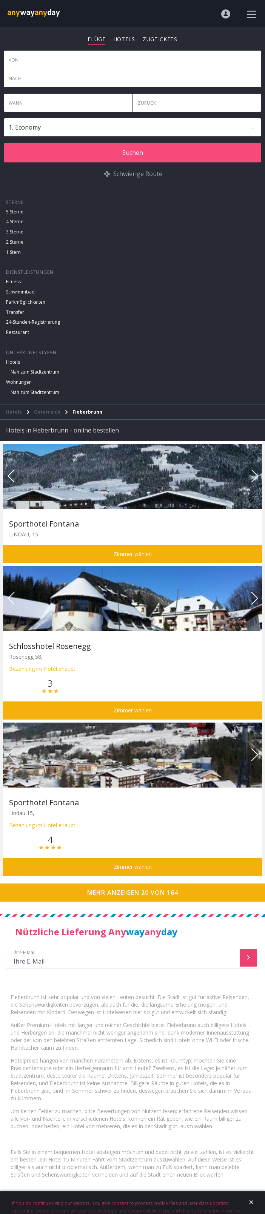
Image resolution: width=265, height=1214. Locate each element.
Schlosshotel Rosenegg (50, 646)
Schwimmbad (20, 292)
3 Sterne (14, 232)
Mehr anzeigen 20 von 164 (132, 892)
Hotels (13, 362)
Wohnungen (19, 382)
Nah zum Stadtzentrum (35, 372)
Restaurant (17, 332)
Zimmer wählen (133, 554)
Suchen (132, 152)
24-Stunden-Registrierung (33, 322)
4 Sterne (14, 221)
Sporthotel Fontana (44, 524)
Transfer (15, 312)
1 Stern (13, 252)
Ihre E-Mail (124, 958)
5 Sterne (14, 212)
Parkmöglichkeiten (25, 302)
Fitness (13, 281)
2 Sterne (14, 242)
